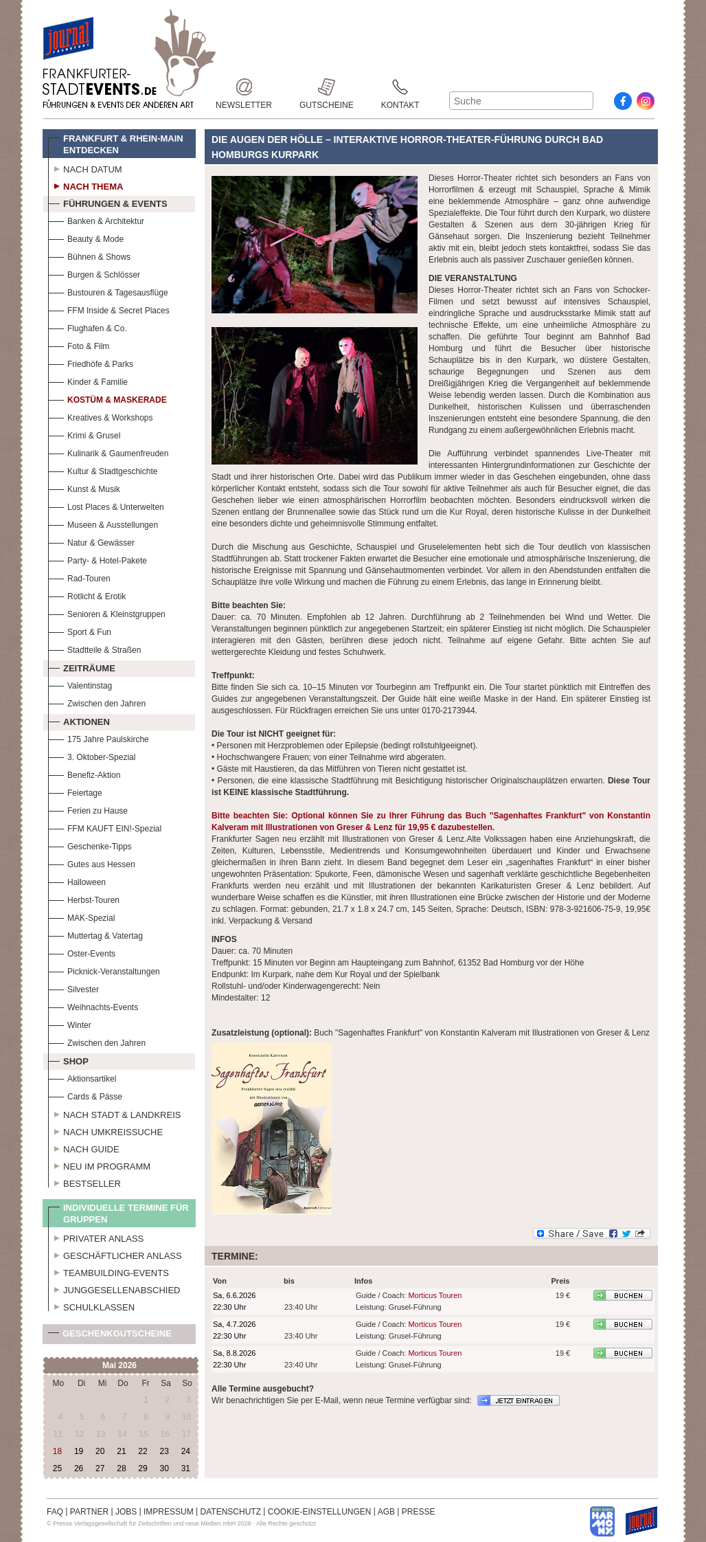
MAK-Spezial (81, 916)
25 (57, 1468)
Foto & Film (78, 344)
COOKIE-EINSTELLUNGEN (320, 1512)
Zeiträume (81, 666)
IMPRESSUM (169, 1512)
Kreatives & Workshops (100, 416)
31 (185, 1468)
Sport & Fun (79, 630)
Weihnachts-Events (93, 1005)
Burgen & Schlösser (94, 273)
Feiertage (75, 791)
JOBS (126, 1512)
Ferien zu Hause (88, 809)
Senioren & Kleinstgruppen (107, 612)
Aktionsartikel (82, 1077)
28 (121, 1468)
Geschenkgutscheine (110, 1336)
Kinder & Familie (88, 380)
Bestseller (84, 1182)
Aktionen (79, 720)
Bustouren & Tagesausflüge (108, 291)
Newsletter (244, 87)
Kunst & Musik (84, 487)
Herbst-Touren (83, 898)
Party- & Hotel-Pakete (97, 559)
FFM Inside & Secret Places (109, 308)
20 (99, 1451)
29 (142, 1468)
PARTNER (89, 1512)
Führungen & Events (108, 202)
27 (99, 1468)
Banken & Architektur (96, 219)
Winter (69, 1023)
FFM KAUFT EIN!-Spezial (104, 827)
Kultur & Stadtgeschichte (102, 469)
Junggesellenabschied (114, 1288)
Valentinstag (80, 684)
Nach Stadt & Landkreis (114, 1113)
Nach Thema (85, 185)
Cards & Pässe (85, 1095)
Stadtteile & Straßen (94, 648)
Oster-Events (81, 952)
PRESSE (418, 1512)
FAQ (55, 1512)
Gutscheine (326, 87)
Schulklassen (91, 1305)
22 (142, 1451)
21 (121, 1451)
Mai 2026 (119, 1365)
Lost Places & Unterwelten (106, 505)
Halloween (77, 880)
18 (57, 1451)
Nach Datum (85, 168)
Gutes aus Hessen (91, 862)
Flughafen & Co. (87, 326)
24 (185, 1451)
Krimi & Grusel (84, 433)
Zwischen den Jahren (97, 701)
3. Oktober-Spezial (91, 755)
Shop (68, 1059)
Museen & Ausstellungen (103, 523)
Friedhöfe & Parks (90, 362)
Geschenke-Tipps (90, 844)
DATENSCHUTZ (231, 1512)
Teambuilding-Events (108, 1271)
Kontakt (400, 87)
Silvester (73, 987)
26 (78, 1468)
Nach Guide (83, 1147)
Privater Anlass (96, 1237)
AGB (386, 1512)
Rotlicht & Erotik (87, 594)
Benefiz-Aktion (84, 773)
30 (163, 1468)
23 (163, 1451)
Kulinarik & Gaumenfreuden (108, 451)
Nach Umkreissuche (105, 1130)
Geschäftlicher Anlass (115, 1254)
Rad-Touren (79, 576)
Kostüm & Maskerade (107, 398)
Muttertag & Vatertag (95, 934)
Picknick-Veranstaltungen (104, 969)
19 (78, 1451)
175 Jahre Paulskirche (98, 737)
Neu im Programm (99, 1165)
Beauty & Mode (86, 237)
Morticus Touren (435, 1295)
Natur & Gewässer (91, 541)
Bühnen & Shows (89, 255)
